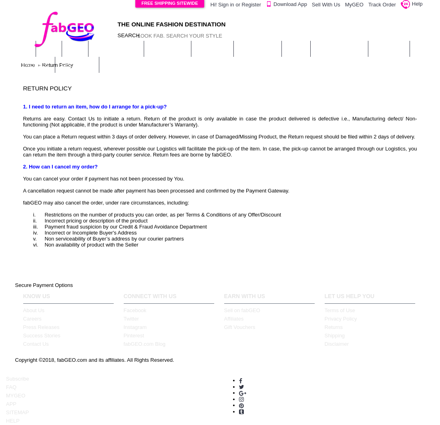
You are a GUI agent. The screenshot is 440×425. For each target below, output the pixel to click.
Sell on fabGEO (242, 310)
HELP (13, 421)
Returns (334, 327)
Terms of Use (340, 310)
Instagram (135, 327)
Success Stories (41, 336)
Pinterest (134, 336)
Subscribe (17, 379)
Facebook (135, 310)
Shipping (335, 336)
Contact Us (36, 344)
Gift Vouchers (239, 327)
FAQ (11, 387)
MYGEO (15, 396)
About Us (33, 310)
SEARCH (125, 35)
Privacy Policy (341, 319)
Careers (32, 319)
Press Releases (41, 327)
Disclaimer (337, 344)
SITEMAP (17, 412)
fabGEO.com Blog (145, 344)
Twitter (131, 319)
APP (11, 404)
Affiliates (234, 319)
